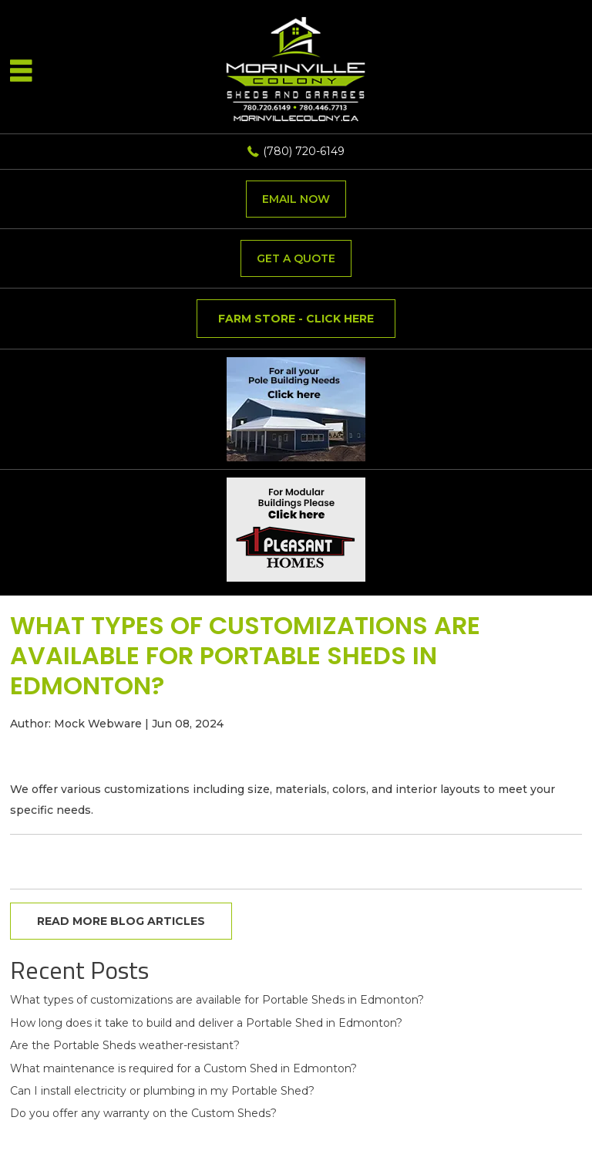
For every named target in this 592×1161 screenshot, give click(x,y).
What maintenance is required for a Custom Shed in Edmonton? (183, 1068)
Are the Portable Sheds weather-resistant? (125, 1045)
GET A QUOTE (296, 258)
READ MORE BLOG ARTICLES (121, 921)
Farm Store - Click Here (296, 319)
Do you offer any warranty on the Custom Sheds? (143, 1113)
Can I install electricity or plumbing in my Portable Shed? (162, 1091)
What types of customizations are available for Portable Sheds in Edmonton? (217, 1000)
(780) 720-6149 (304, 151)
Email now (296, 199)
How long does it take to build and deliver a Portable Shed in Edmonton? (206, 1023)
